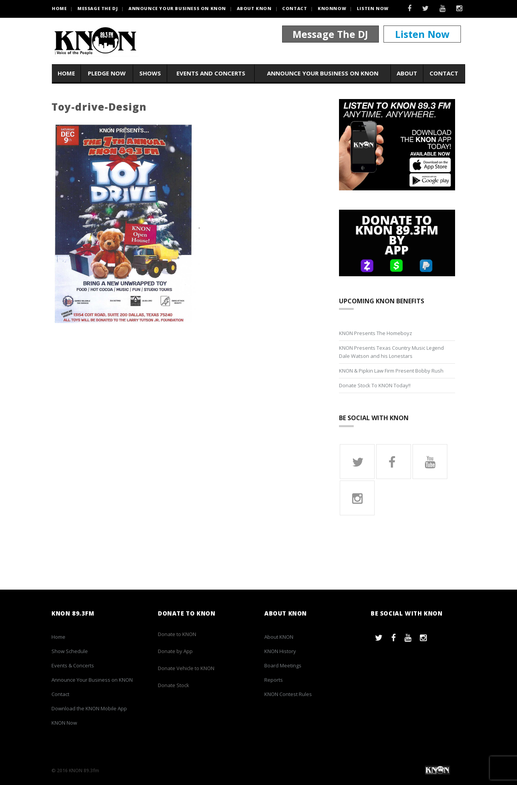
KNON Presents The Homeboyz (375, 333)
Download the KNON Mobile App (89, 708)
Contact (294, 8)
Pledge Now (107, 73)
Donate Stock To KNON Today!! (375, 385)
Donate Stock (173, 685)
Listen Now (373, 8)
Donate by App (175, 651)
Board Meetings (282, 665)
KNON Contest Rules (288, 694)
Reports (273, 679)
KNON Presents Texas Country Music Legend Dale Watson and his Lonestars (391, 351)
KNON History (280, 651)
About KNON (254, 8)
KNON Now (64, 722)
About (407, 73)
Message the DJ (97, 8)
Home (66, 73)
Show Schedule (69, 651)
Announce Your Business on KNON (177, 8)
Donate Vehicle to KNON (186, 668)
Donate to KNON (177, 634)
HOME (59, 8)
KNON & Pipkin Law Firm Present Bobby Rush (391, 370)
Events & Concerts (72, 665)
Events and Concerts (210, 73)
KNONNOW (332, 8)
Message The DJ (330, 34)
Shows (150, 73)
